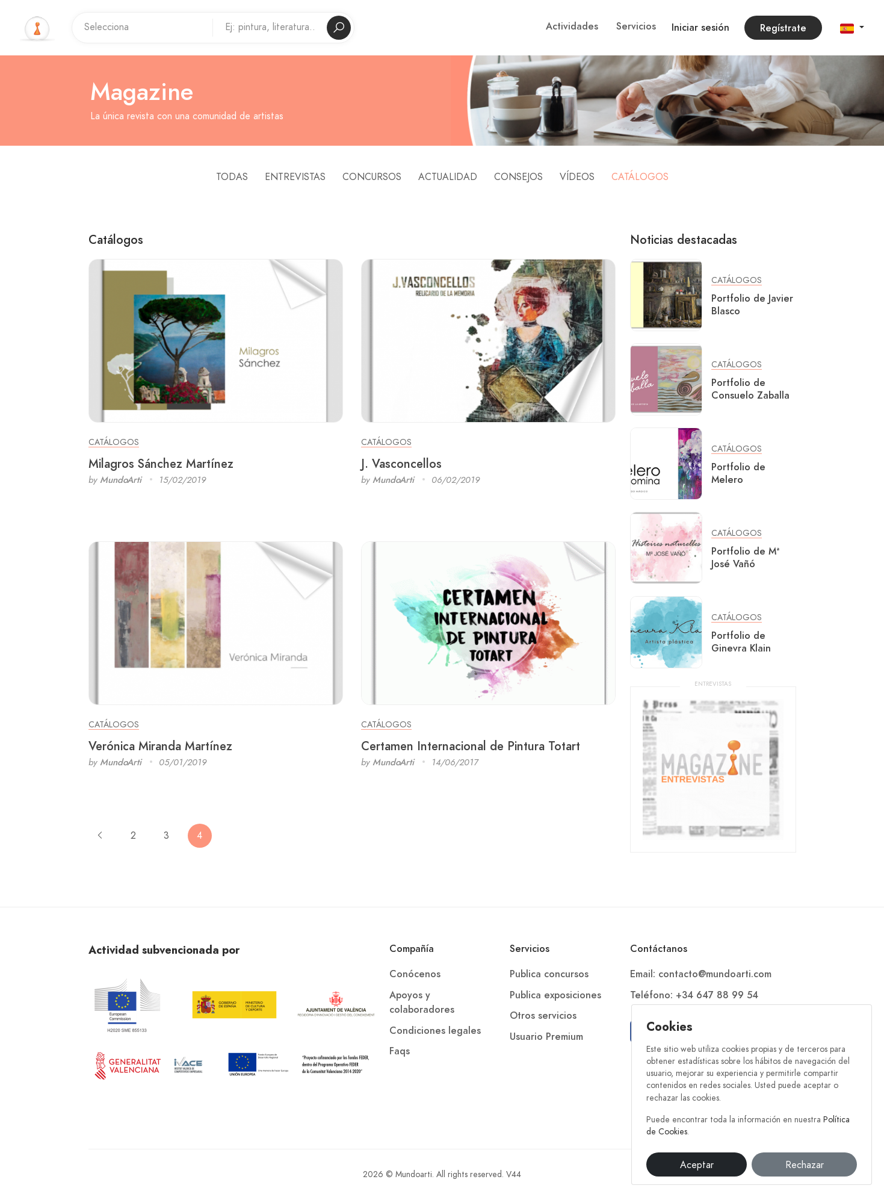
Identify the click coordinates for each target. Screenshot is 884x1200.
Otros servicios (543, 1015)
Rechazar (804, 1165)
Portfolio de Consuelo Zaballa (750, 389)
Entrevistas (295, 177)
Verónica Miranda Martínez (160, 746)
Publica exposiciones (555, 995)
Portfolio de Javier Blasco (752, 304)
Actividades (572, 26)
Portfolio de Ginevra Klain (741, 641)
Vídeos (577, 177)
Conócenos (414, 974)
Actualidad (447, 177)
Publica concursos (549, 974)
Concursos (371, 177)
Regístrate (783, 28)
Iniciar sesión (700, 27)
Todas (232, 177)
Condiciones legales (435, 1030)
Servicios (636, 26)
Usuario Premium (546, 1036)
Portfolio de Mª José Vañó (745, 557)
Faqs (399, 1051)
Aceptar (697, 1165)
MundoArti (120, 480)
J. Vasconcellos (401, 463)
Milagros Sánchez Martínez (160, 463)
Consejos (518, 177)
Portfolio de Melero (738, 473)
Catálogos (640, 177)
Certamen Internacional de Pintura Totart (470, 746)
